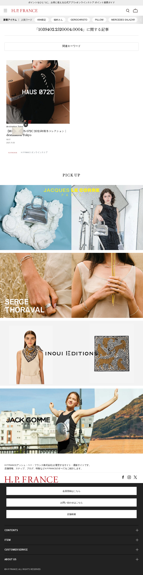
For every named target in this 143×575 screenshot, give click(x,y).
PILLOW (99, 20)
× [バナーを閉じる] (25, 125)
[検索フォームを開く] (128, 11)
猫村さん (58, 20)
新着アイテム (10, 20)
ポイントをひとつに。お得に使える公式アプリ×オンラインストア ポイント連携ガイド (71, 3)
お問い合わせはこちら (71, 503)
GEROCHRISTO (79, 20)
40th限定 (41, 20)
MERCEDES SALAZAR (123, 20)
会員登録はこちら (71, 491)
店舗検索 (71, 515)
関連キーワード (71, 46)
